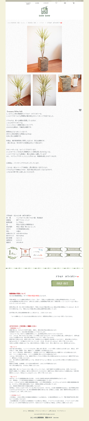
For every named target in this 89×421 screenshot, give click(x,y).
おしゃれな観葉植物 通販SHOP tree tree (44, 417)
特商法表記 (31, 411)
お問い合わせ (52, 411)
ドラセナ (41, 22)
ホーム (25, 411)
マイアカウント (61, 411)
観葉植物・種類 (32, 22)
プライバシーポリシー (41, 411)
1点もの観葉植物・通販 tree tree (16, 22)
